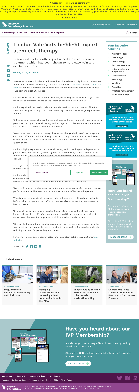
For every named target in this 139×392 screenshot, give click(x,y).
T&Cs (56, 380)
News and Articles (39, 32)
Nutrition (116, 83)
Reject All (79, 172)
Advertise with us (36, 380)
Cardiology (117, 57)
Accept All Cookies (99, 172)
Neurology (117, 79)
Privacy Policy (66, 380)
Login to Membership (126, 24)
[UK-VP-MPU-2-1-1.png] (121, 116)
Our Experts (57, 32)
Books (48, 380)
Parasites (116, 87)
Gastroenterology (121, 65)
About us (5, 380)
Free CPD (22, 32)
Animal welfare (119, 54)
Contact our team (19, 380)
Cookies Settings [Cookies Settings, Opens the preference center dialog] (41, 172)
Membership (8, 32)
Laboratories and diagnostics (121, 70)
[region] (70, 168)
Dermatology (118, 61)
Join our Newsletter (102, 24)
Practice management (123, 91)
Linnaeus (76, 84)
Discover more (118, 237)
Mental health (119, 75)
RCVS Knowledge (120, 94)
